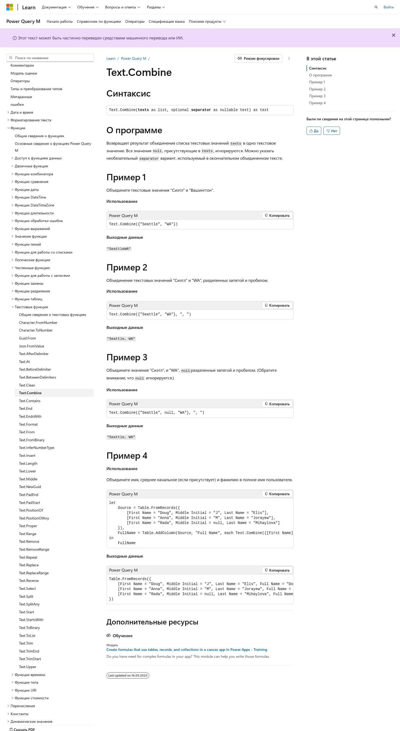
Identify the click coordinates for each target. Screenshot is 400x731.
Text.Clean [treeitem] (27, 366)
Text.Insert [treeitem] (27, 436)
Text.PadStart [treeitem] (29, 483)
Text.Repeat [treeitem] (28, 538)
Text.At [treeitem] (24, 343)
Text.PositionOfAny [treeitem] (34, 499)
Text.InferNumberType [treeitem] (36, 428)
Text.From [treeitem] (27, 413)
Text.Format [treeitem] (28, 405)
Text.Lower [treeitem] (27, 452)
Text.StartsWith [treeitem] (31, 601)
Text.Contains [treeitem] (29, 382)
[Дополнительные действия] (289, 58)
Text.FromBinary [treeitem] (32, 421)
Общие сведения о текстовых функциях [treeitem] (52, 295)
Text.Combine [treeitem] (30, 374)
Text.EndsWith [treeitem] (30, 397)
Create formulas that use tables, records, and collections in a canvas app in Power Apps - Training (186, 649)
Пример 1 (317, 81)
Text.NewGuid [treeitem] (30, 468)
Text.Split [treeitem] (26, 577)
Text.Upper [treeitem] (27, 648)
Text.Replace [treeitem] (29, 546)
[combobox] (50, 58)
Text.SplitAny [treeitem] (29, 585)
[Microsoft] (9, 7)
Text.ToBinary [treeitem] (29, 609)
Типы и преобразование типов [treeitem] (36, 70)
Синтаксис (318, 68)
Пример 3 (317, 95)
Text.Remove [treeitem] (29, 522)
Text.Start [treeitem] (26, 593)
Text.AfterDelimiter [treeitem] (34, 335)
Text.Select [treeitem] (27, 569)
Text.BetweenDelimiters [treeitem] (37, 358)
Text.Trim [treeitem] (26, 624)
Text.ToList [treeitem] (27, 616)
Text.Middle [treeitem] (28, 460)
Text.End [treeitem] (25, 389)
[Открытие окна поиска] (376, 7)
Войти (389, 7)
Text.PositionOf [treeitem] (31, 491)
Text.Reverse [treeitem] (29, 561)
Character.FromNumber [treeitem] (38, 303)
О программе (320, 74)
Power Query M (133, 58)
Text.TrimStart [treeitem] (30, 640)
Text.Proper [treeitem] (28, 507)
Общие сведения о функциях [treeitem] (39, 117)
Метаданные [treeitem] (21, 78)
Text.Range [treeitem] (27, 515)
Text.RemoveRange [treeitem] (34, 530)
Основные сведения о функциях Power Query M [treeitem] (53, 128)
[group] (200, 523)
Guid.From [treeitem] (27, 319)
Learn (110, 58)
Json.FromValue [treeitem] (31, 327)
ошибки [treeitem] (17, 85)
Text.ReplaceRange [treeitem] (34, 554)
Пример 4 (317, 102)
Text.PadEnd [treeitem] (28, 476)
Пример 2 (317, 88)
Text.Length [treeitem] (28, 444)
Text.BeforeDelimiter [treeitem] (35, 350)
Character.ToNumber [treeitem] (36, 311)
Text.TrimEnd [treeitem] (29, 632)
